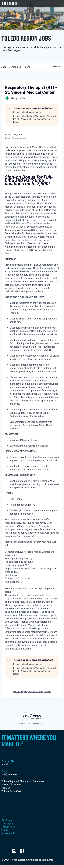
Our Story (6, 820)
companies (15, 66)
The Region (7, 823)
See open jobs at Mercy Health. (27, 112)
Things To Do (8, 827)
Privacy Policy (9, 833)
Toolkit (5, 830)
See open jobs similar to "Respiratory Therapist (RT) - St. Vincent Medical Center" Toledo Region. (34, 119)
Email (4, 765)
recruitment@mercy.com (44, 631)
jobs (3, 66)
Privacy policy (24, 723)
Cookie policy (37, 723)
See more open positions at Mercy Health (32, 691)
